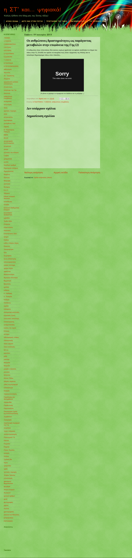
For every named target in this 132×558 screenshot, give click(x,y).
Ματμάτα (7, 362)
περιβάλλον (8, 417)
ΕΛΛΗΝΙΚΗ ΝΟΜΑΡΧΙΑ (8, 214)
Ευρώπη (7, 246)
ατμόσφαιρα (8, 120)
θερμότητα (7, 281)
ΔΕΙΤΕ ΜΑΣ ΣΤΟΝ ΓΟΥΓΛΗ (32, 21)
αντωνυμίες (8, 104)
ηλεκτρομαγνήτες (10, 262)
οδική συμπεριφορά (11, 384)
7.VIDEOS (47, 102)
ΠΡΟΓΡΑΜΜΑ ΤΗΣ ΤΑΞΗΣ (56, 21)
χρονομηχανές (9, 512)
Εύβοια (6, 240)
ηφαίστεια (7, 271)
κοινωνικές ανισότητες (11, 318)
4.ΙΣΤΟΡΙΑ (7, 50)
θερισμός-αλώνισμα (11, 278)
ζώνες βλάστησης (10, 259)
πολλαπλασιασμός (10, 434)
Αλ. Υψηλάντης (9, 76)
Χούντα (6, 508)
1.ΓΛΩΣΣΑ (7, 41)
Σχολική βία (8, 459)
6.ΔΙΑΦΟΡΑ (8, 57)
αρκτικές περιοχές (10, 111)
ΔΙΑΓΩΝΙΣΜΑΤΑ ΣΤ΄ (78, 21)
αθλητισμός (8, 69)
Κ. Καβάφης (8, 293)
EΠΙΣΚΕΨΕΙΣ (8, 518)
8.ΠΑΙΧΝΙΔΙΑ (8, 63)
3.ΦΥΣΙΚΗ (7, 47)
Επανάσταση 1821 (10, 234)
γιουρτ (6, 149)
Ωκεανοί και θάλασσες (11, 515)
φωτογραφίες (8, 502)
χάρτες (6, 505)
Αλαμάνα (7, 79)
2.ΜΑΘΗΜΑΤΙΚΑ (10, 44)
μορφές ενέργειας (10, 369)
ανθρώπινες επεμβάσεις (60, 102)
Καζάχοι (6, 300)
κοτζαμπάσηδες (9, 325)
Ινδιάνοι (6, 290)
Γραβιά (6, 156)
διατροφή (7, 181)
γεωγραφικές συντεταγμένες (9, 142)
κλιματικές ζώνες (9, 315)
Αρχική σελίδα (61, 172)
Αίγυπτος (7, 72)
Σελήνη (6, 456)
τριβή (5, 469)
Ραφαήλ (6, 447)
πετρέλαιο (7, 428)
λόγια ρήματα (8, 344)
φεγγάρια (7, 486)
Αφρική (6, 127)
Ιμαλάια (6, 287)
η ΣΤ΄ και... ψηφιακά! (32, 9)
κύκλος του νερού (10, 328)
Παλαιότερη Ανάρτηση (89, 172)
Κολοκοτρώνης (9, 322)
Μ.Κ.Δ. (6, 350)
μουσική (7, 372)
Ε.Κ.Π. (6, 190)
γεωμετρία (7, 146)
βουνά (6, 138)
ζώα (5, 252)
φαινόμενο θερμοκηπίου (8, 482)
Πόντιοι (6, 440)
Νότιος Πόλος (8, 378)
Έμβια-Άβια (8, 221)
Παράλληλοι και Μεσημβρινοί (9, 398)
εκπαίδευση (8, 201)
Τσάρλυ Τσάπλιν (9, 475)
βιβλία (6, 135)
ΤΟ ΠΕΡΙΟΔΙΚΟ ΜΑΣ (97, 21)
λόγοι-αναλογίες (9, 347)
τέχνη (6, 462)
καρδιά (6, 306)
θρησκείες (7, 284)
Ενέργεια (7, 224)
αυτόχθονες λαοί (9, 123)
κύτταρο (6, 334)
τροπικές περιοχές (10, 472)
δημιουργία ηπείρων (11, 168)
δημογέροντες (9, 171)
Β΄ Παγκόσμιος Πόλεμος (9, 131)
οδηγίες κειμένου (10, 381)
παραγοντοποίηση (10, 394)
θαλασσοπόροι (9, 274)
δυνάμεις (7, 187)
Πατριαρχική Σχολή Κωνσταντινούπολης (11, 412)
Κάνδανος (7, 303)
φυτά (5, 499)
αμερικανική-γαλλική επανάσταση (11, 83)
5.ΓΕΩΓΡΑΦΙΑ (38, 102)
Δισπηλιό (7, 184)
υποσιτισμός (8, 478)
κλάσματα (7, 309)
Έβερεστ (7, 193)
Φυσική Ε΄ (7, 493)
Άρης (5, 108)
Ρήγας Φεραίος (9, 450)
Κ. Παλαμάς (8, 296)
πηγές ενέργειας (9, 431)
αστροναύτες (8, 117)
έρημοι (6, 237)
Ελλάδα (6, 205)
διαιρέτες (7, 174)
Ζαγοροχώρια (8, 249)
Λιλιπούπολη (8, 340)
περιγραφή (7, 420)
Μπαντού (7, 375)
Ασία (5, 114)
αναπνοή (7, 93)
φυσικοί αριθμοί (9, 496)
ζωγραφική (7, 256)
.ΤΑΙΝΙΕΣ (7, 38)
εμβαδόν (7, 218)
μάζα (5, 356)
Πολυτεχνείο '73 (9, 437)
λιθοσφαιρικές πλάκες (11, 337)
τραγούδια (7, 466)
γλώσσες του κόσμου (11, 152)
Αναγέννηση (8, 87)
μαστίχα (6, 359)
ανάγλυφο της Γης (10, 90)
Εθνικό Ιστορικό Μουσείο (9, 197)
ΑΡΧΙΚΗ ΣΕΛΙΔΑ (12, 21)
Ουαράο (7, 391)
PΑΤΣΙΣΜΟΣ (8, 521)
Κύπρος (6, 331)
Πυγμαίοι (7, 444)
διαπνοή (7, 177)
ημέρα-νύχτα (8, 268)
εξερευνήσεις (8, 227)
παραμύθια (8, 402)
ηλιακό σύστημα (9, 265)
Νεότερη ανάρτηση (33, 172)
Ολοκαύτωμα (8, 388)
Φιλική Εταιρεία (9, 490)
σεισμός (6, 453)
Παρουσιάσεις (9, 408)
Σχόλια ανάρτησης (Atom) (43, 177)
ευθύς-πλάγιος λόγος (11, 243)
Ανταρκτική (7, 101)
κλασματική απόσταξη (11, 312)
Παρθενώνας (8, 405)
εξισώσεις (7, 230)
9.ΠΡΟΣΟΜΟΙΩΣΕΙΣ (11, 66)
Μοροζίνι (7, 366)
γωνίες (6, 162)
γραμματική (8, 159)
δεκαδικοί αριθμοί (10, 165)
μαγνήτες (7, 353)
